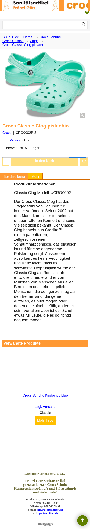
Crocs (6, 133)
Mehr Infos (45, 420)
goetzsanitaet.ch (48, 513)
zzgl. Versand (11, 140)
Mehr (35, 176)
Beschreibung (14, 176)
